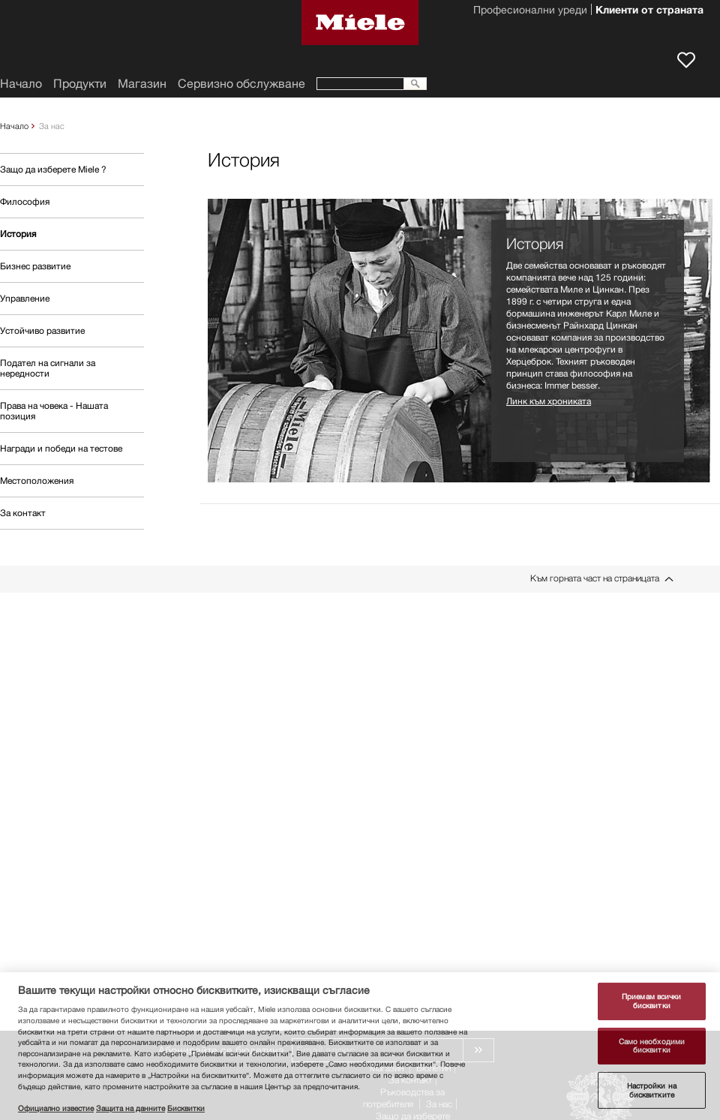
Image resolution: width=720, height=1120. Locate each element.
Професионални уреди (530, 11)
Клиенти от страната (650, 11)
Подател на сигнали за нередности (47, 368)
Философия (25, 201)
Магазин (142, 84)
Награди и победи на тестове (61, 448)
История (18, 233)
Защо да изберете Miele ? (53, 169)
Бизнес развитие (35, 266)
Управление (25, 298)
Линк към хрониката (548, 401)
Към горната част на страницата (594, 578)
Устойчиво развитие (42, 330)
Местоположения (37, 480)
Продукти (79, 84)
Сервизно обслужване (241, 84)
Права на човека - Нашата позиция (54, 411)
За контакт (23, 512)
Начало (14, 126)
